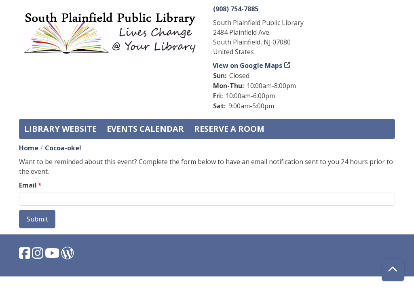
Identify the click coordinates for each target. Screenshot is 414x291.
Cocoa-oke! (63, 147)
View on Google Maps (247, 65)
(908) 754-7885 (235, 8)
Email (28, 185)
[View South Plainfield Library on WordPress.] (67, 255)
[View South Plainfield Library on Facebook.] (25, 255)
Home (28, 147)
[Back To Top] (393, 270)
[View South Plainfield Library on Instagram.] (38, 255)
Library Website (60, 128)
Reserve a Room (229, 128)
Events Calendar (145, 128)
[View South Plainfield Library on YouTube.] (53, 255)
